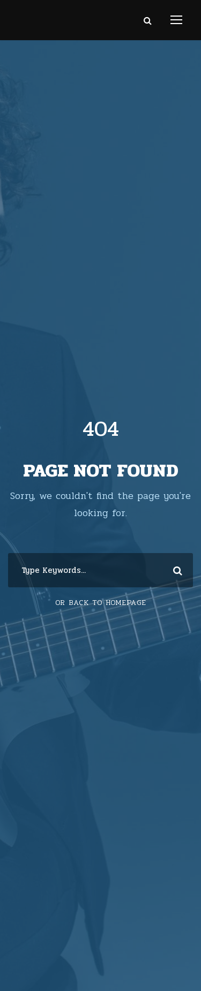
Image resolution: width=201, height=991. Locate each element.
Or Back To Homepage (100, 602)
